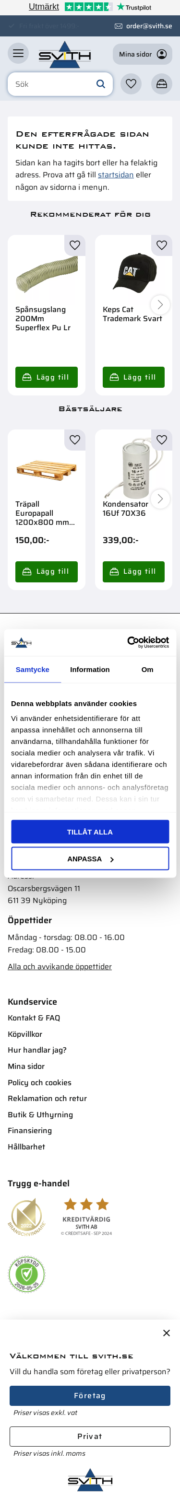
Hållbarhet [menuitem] (26, 1147)
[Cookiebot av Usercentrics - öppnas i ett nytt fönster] (128, 643)
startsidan (116, 175)
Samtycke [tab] (32, 669)
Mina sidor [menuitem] (26, 1066)
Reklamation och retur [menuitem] (47, 1098)
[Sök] (101, 84)
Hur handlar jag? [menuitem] (37, 1050)
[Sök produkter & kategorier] (60, 84)
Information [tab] (90, 669)
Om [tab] (148, 669)
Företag (90, 1396)
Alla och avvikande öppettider (60, 967)
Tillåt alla (90, 831)
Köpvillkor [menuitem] (25, 1034)
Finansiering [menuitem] (30, 1130)
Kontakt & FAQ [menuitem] (34, 1018)
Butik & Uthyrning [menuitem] (40, 1115)
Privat (89, 1436)
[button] (18, 53)
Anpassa (90, 859)
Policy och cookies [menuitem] (40, 1083)
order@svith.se (149, 26)
